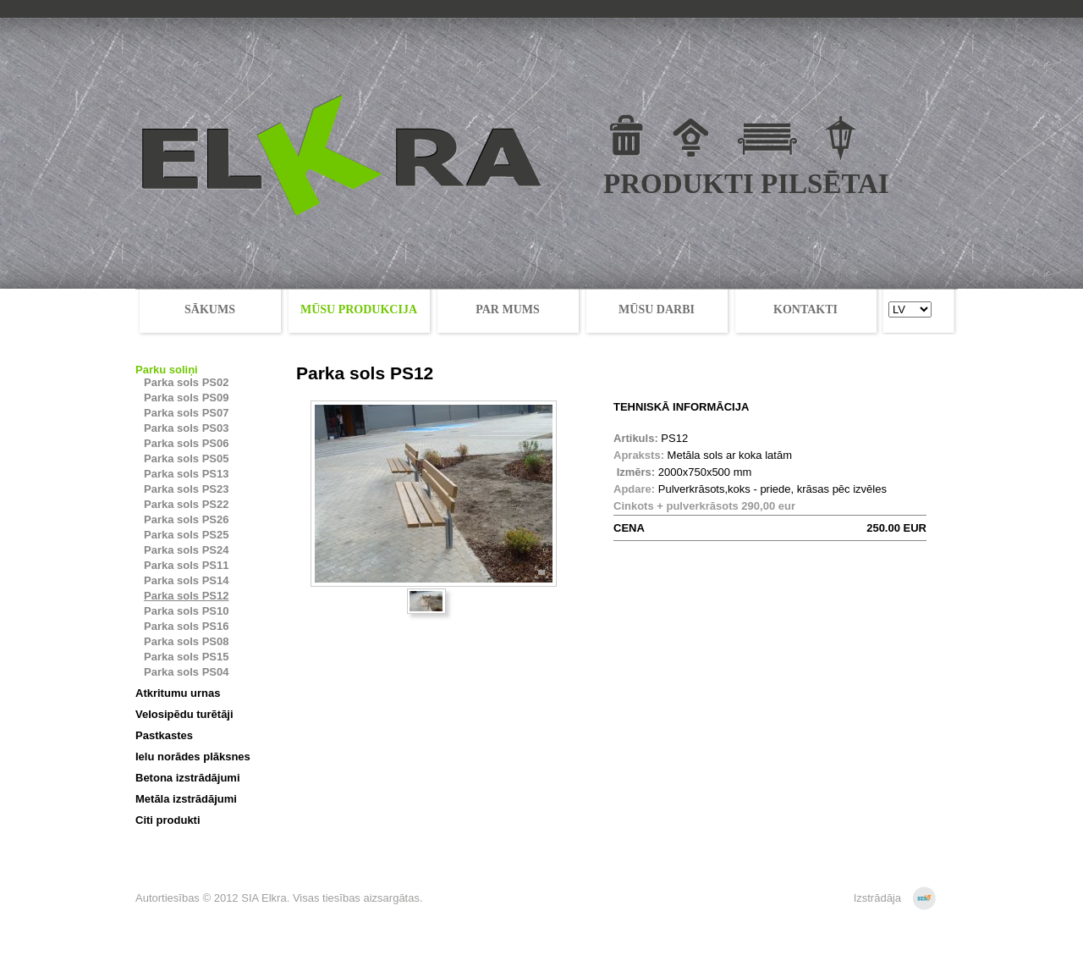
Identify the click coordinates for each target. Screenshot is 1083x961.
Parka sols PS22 (186, 504)
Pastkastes (164, 735)
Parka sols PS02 (186, 382)
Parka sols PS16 (186, 626)
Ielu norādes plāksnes (192, 756)
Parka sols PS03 (186, 428)
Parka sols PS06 (186, 443)
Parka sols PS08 (186, 641)
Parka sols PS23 (186, 489)
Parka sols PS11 (186, 565)
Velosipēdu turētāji (184, 714)
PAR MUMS (508, 309)
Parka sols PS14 (186, 580)
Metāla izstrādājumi (186, 799)
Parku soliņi (166, 369)
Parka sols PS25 (186, 534)
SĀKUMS (209, 309)
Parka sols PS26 (186, 519)
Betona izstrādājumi (187, 777)
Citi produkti (168, 820)
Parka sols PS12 (186, 595)
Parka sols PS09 (186, 397)
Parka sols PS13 (186, 473)
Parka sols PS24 (186, 550)
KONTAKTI (805, 309)
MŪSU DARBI (656, 309)
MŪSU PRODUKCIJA (358, 309)
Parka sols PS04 (186, 672)
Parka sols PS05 (186, 458)
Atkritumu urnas (177, 693)
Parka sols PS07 (186, 412)
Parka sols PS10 (186, 611)
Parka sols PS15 (186, 656)
